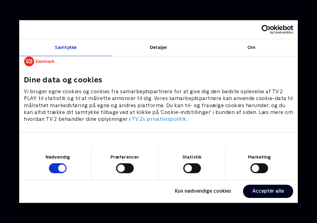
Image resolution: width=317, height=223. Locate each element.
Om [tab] (251, 47)
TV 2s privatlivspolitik (159, 119)
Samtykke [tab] (66, 47)
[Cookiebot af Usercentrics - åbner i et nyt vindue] (266, 29)
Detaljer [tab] (158, 47)
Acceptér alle (268, 191)
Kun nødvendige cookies (203, 191)
